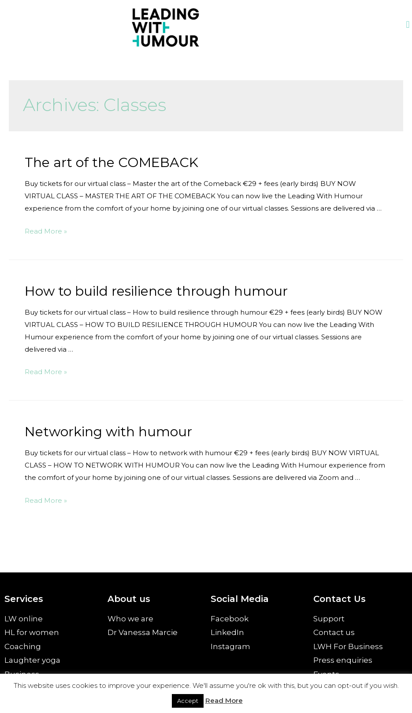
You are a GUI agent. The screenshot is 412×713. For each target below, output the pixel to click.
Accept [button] (187, 700)
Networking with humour (108, 431)
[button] (408, 25)
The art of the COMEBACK (111, 162)
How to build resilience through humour (156, 291)
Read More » (46, 231)
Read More (224, 700)
